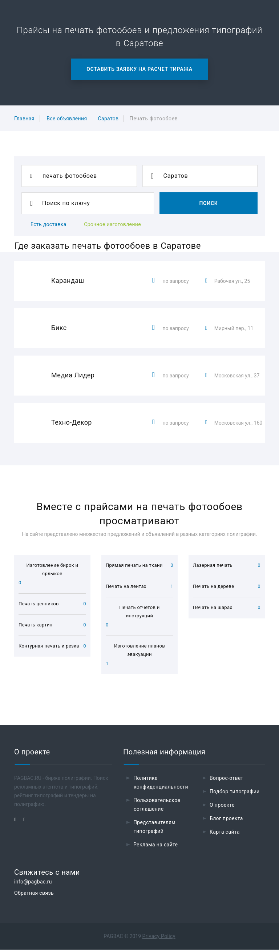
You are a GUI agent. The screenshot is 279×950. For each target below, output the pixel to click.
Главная (24, 118)
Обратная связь (34, 893)
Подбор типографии (235, 792)
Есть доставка (48, 224)
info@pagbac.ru (33, 882)
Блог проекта (226, 819)
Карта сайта (225, 832)
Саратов (108, 118)
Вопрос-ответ (226, 778)
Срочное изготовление (112, 224)
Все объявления (66, 118)
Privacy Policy (158, 936)
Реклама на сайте (155, 845)
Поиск (208, 203)
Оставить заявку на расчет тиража (139, 69)
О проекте (222, 805)
